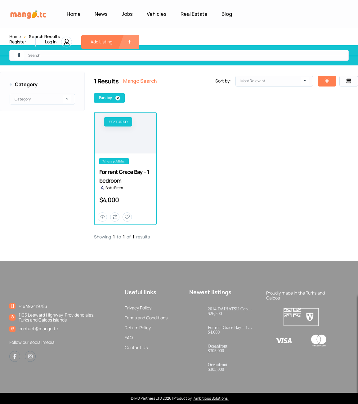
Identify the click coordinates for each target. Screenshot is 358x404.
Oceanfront (217, 346)
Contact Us (136, 347)
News (101, 14)
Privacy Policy (138, 307)
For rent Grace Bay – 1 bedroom (228, 328)
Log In (50, 41)
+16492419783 (33, 306)
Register (17, 41)
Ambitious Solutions (211, 398)
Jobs (127, 14)
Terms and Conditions (146, 317)
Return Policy (138, 327)
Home (74, 14)
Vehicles (157, 14)
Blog (227, 14)
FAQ (129, 337)
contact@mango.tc (38, 328)
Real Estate (194, 14)
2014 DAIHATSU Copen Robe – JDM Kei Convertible (230, 309)
